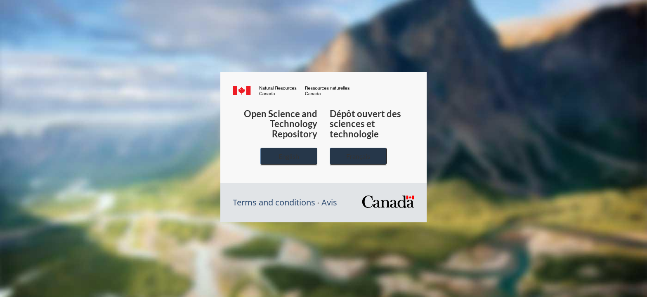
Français (358, 156)
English (289, 156)
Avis (329, 202)
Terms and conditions (274, 202)
